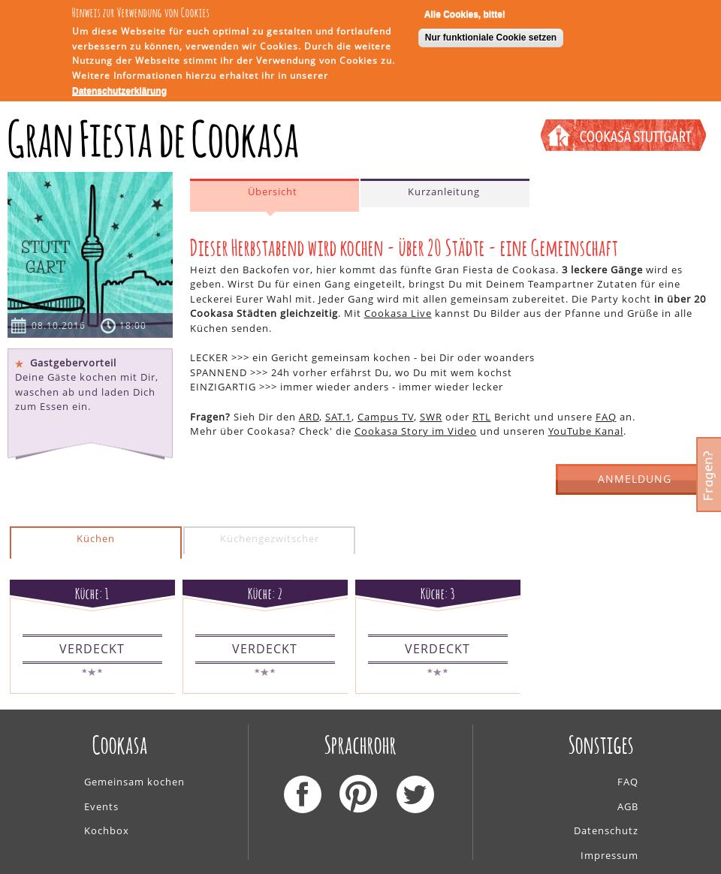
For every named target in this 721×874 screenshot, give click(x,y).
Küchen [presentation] (96, 538)
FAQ (606, 416)
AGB (627, 806)
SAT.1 (338, 416)
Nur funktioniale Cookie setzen (491, 34)
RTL (481, 416)
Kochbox (106, 830)
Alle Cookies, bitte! (464, 10)
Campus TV (385, 416)
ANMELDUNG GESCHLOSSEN (635, 483)
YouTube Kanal (585, 431)
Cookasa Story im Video (415, 431)
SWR (431, 416)
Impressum (609, 855)
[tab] (274, 195)
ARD (309, 416)
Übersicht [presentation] (272, 191)
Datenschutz (606, 830)
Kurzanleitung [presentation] (444, 191)
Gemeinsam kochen (134, 781)
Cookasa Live (398, 313)
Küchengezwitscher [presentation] (269, 538)
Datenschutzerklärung (119, 87)
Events (101, 806)
